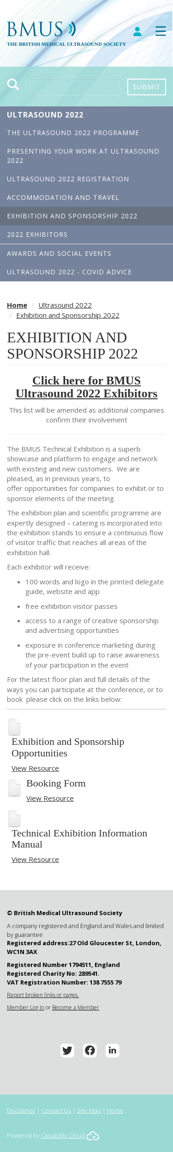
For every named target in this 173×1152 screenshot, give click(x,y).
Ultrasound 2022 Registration (68, 178)
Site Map (89, 1110)
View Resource (35, 768)
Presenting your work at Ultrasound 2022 (83, 156)
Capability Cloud (63, 1135)
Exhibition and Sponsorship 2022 (72, 215)
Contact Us (56, 1110)
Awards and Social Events (59, 253)
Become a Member (75, 1007)
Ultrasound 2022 (45, 115)
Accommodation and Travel (63, 197)
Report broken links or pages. (43, 995)
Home (17, 305)
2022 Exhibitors (37, 234)
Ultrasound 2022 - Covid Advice (69, 271)
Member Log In (25, 1007)
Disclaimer (21, 1110)
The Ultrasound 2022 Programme (73, 132)
